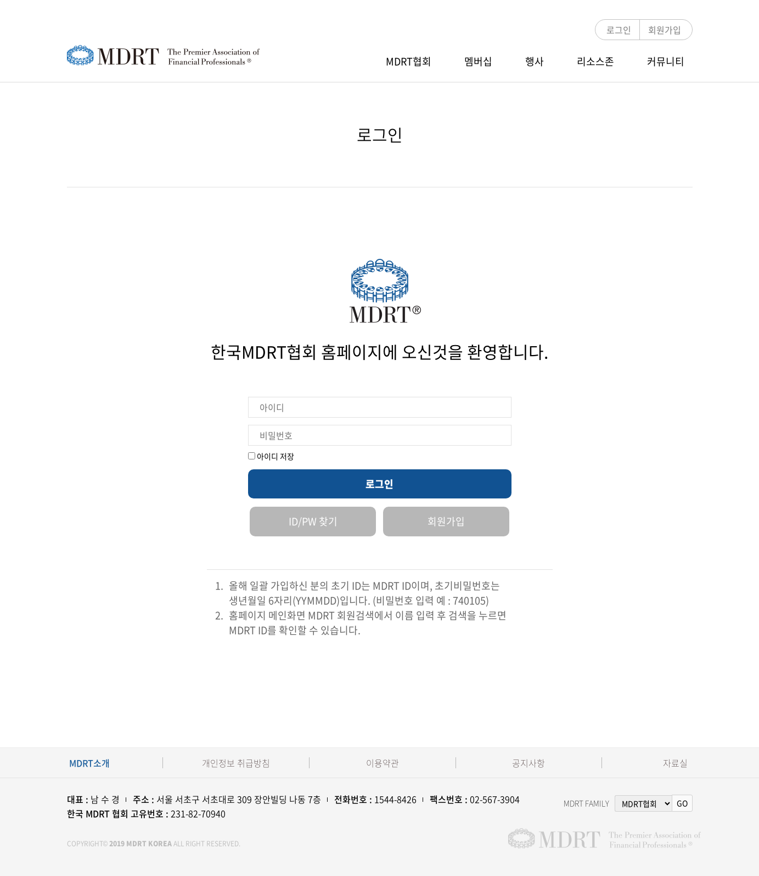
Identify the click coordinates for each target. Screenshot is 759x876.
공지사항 (528, 763)
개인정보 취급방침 (236, 763)
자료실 (675, 763)
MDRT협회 (408, 61)
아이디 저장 (271, 456)
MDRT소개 (89, 763)
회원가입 (664, 29)
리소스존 (595, 61)
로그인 (618, 29)
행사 (534, 61)
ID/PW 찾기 (313, 521)
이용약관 (382, 763)
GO (682, 802)
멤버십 (478, 61)
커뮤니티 (665, 61)
